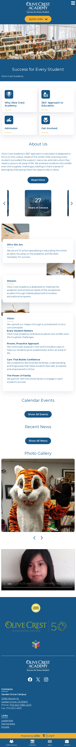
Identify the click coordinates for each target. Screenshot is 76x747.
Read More (38, 180)
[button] (38, 19)
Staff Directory (11, 743)
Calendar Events (38, 400)
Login (48, 735)
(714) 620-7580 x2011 (20, 705)
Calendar (32, 743)
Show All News (38, 440)
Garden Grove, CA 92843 (38, 700)
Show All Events (38, 414)
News (50, 743)
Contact (67, 743)
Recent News (38, 426)
